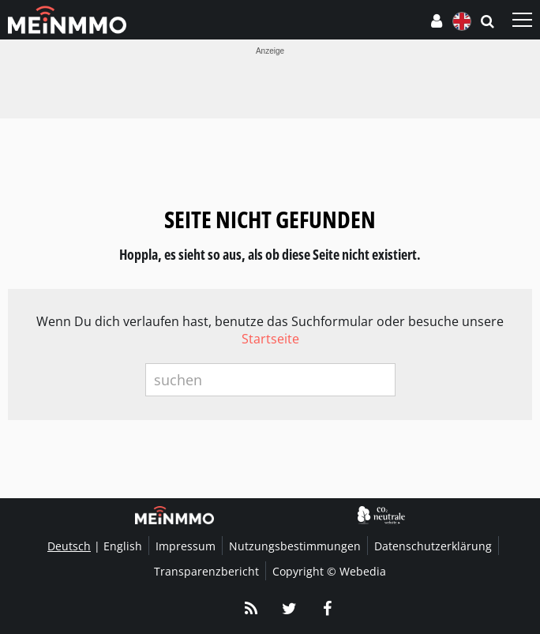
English (122, 546)
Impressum (186, 546)
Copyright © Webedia (329, 571)
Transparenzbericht (206, 571)
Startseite (270, 338)
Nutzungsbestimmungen (295, 546)
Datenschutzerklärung (433, 546)
